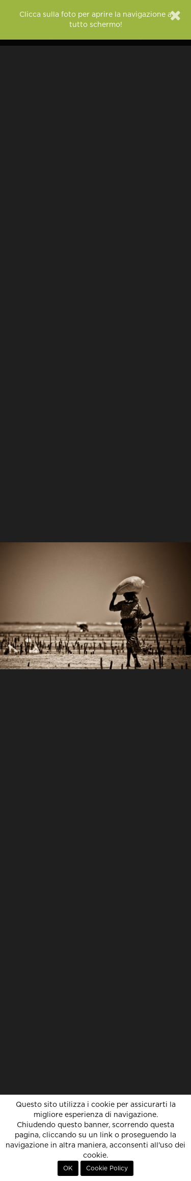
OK (68, 1168)
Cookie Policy (107, 1168)
